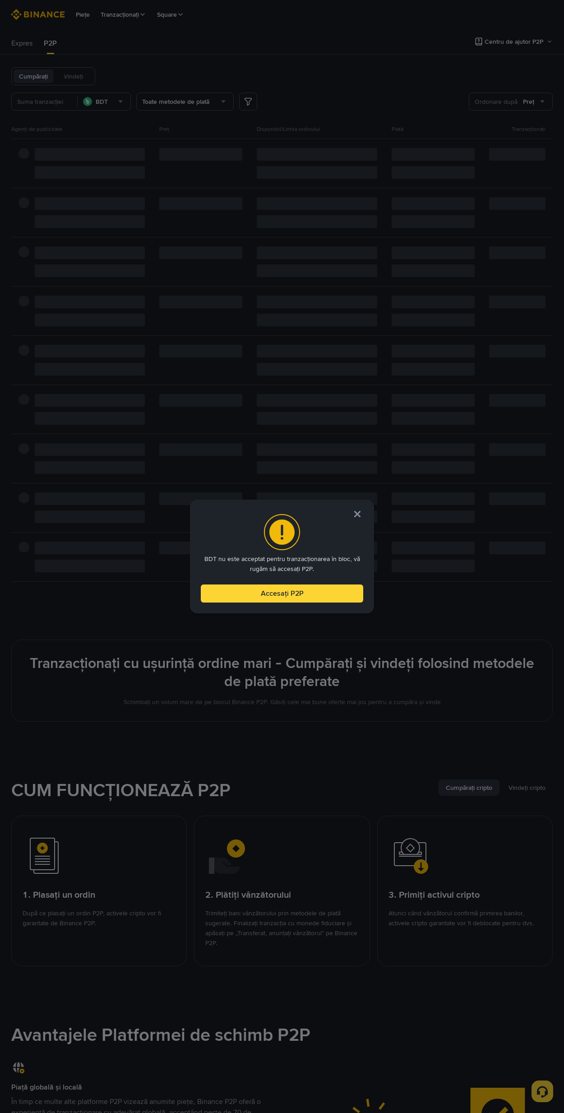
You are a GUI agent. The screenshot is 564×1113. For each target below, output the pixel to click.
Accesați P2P (282, 591)
